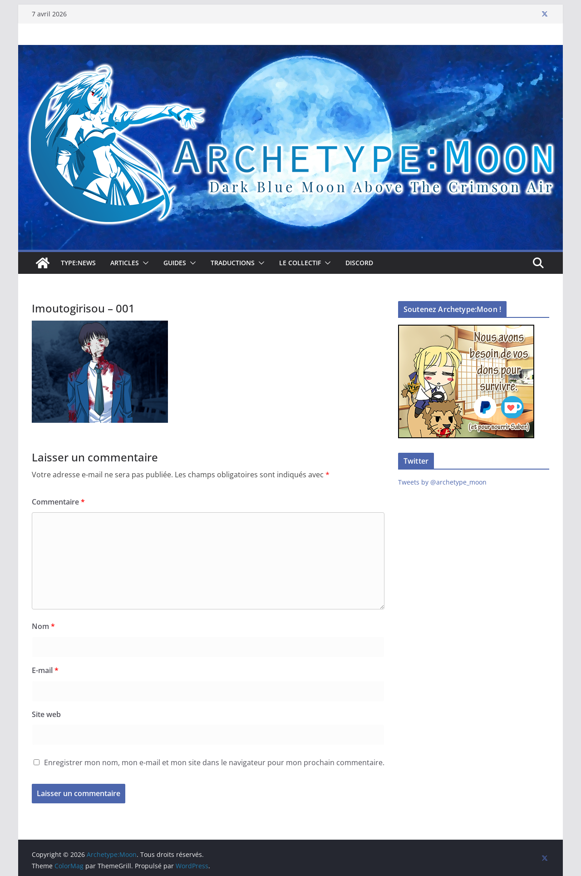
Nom (43, 626)
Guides (174, 262)
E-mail (45, 670)
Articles (124, 262)
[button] (144, 263)
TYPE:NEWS (78, 262)
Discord (359, 262)
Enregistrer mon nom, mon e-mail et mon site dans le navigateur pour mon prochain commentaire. (214, 762)
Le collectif (300, 262)
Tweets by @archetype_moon (442, 482)
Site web (46, 714)
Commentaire (58, 502)
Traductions (233, 262)
